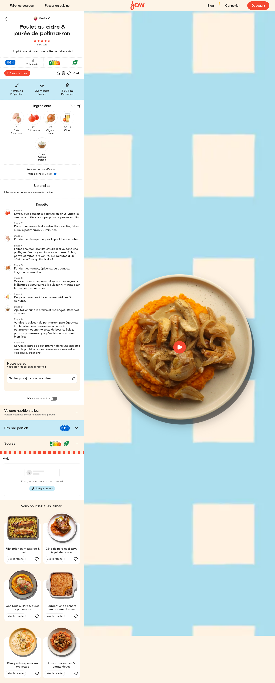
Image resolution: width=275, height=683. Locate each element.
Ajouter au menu (17, 73)
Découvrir (258, 5)
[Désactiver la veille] (53, 399)
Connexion (232, 5)
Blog (210, 5)
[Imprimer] (63, 73)
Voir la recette (16, 559)
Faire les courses (22, 5)
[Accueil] (137, 6)
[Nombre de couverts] (75, 107)
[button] (7, 19)
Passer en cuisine (57, 5)
